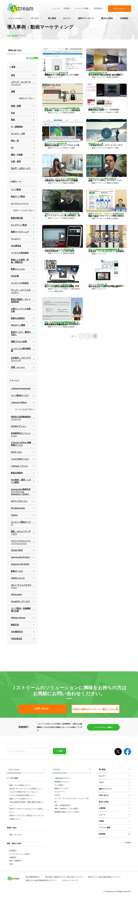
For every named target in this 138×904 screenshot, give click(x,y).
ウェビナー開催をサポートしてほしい (23, 792)
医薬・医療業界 (15, 861)
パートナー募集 (81, 8)
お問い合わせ (104, 795)
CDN (57, 795)
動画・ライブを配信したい (19, 785)
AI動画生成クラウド (62, 778)
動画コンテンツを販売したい (20, 799)
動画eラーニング (61, 789)
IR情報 (66, 8)
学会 (11, 864)
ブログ (101, 782)
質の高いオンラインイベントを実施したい (25, 789)
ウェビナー (59, 792)
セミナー (67, 18)
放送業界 (12, 851)
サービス (35, 18)
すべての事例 (32, 58)
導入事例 (52, 18)
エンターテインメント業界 (19, 854)
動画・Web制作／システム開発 (66, 809)
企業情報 (124, 18)
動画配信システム (61, 782)
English (128, 843)
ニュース (56, 8)
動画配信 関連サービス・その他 (66, 812)
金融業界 (12, 858)
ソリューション (15, 18)
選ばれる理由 (107, 18)
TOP (8, 35)
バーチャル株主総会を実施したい (21, 795)
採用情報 (97, 8)
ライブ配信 (59, 785)
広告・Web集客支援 (62, 805)
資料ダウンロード (86, 18)
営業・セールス (15, 835)
